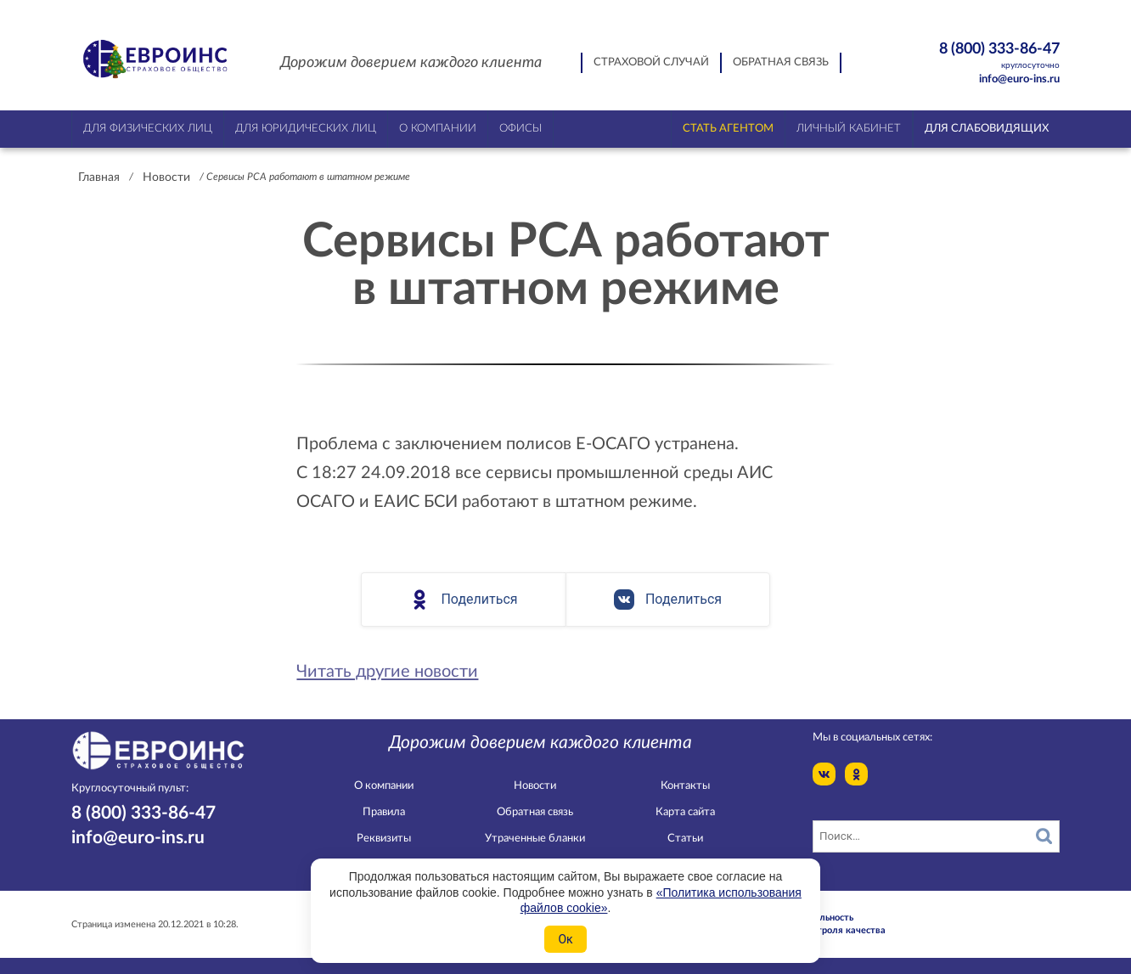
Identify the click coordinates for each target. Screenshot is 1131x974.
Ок (565, 939)
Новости (166, 177)
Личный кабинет (848, 128)
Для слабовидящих (987, 128)
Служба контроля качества (824, 930)
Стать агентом (728, 128)
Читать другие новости (387, 671)
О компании (384, 785)
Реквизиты (384, 838)
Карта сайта (685, 812)
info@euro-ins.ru (1019, 79)
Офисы (520, 128)
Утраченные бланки (535, 838)
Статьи (685, 838)
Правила (384, 812)
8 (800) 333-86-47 (970, 56)
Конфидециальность (808, 917)
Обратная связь (781, 62)
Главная (99, 177)
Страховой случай (651, 62)
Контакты (685, 785)
